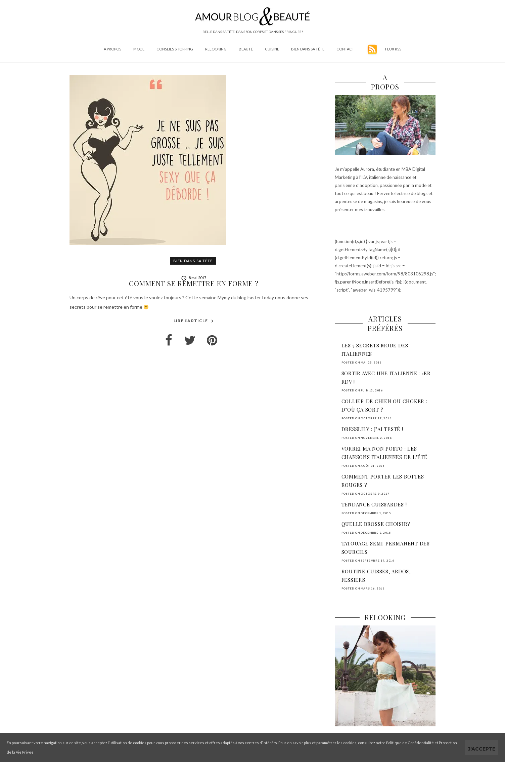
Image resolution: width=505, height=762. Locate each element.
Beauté (246, 49)
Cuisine (272, 49)
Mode (138, 49)
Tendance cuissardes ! (374, 504)
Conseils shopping (174, 49)
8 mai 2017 (193, 277)
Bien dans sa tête (307, 49)
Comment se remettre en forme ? (194, 283)
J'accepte (481, 749)
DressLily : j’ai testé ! (372, 429)
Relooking (216, 49)
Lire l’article (194, 320)
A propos (112, 49)
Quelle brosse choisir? (376, 524)
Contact (345, 49)
